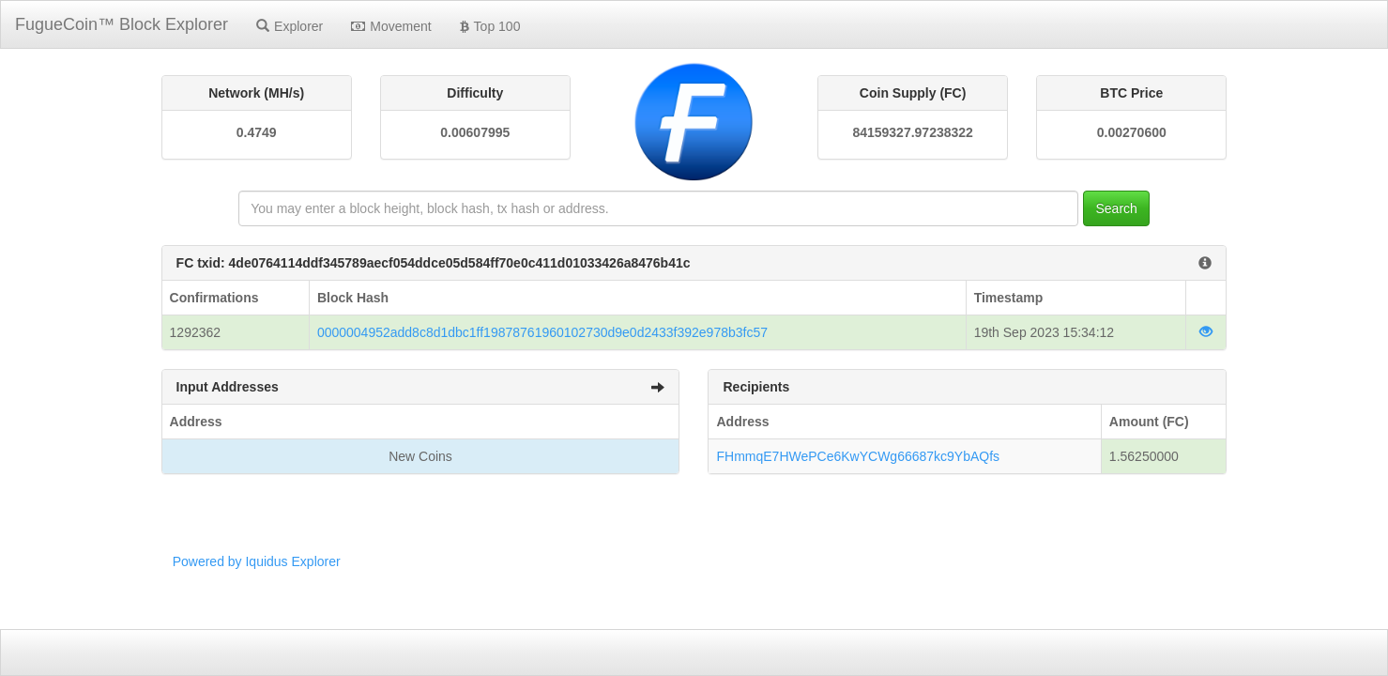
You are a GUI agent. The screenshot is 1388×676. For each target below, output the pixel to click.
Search (1115, 208)
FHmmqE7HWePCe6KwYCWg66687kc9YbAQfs (857, 456)
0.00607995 (475, 132)
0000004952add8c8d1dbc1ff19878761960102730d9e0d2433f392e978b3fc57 (542, 332)
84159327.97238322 (912, 132)
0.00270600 (1132, 132)
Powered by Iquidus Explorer (257, 561)
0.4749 (256, 132)
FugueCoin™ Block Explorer (121, 24)
